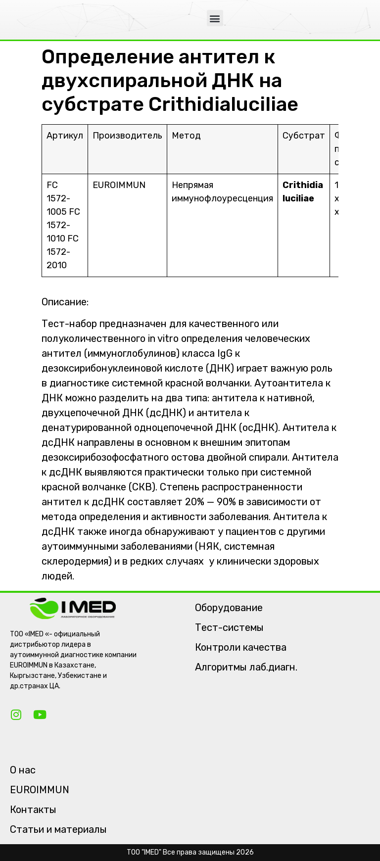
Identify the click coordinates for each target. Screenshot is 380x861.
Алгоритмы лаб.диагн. (246, 667)
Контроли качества (240, 647)
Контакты (33, 809)
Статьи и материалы (58, 829)
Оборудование (229, 608)
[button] (215, 18)
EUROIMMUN (39, 790)
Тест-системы (229, 627)
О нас (23, 770)
